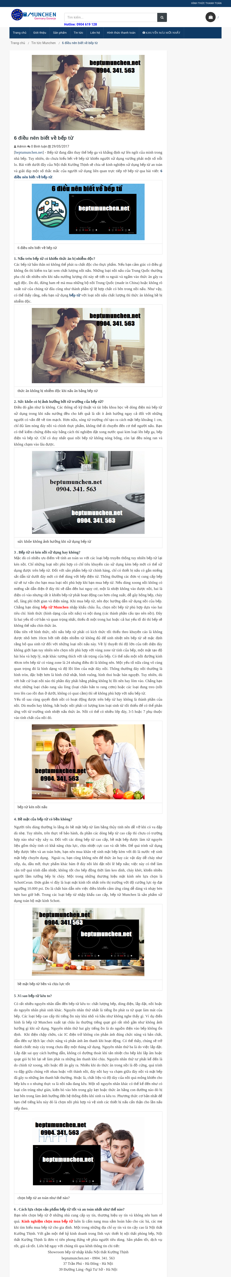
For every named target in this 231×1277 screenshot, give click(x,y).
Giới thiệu (39, 32)
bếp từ (74, 295)
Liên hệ (95, 32)
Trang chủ (19, 32)
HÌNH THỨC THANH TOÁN (206, 3)
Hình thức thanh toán (121, 32)
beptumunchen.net (29, 152)
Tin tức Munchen (43, 43)
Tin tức (78, 32)
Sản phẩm (60, 32)
